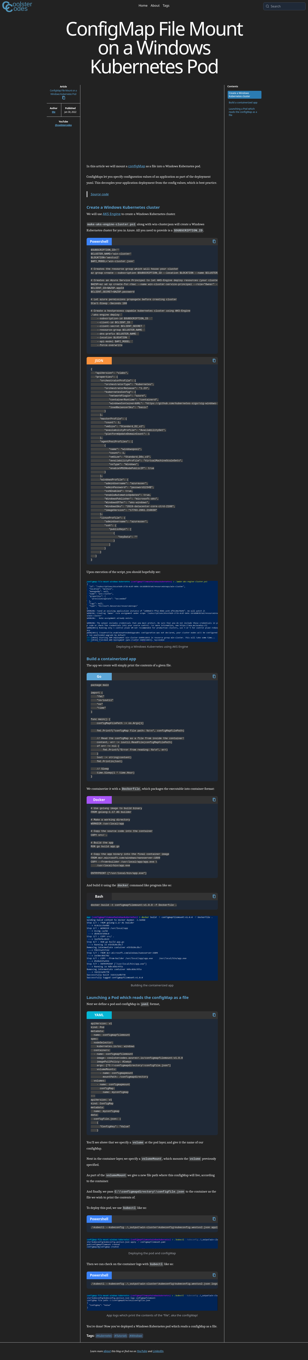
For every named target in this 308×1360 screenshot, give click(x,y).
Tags (166, 5)
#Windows (135, 1336)
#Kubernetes (104, 1336)
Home (143, 5)
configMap (136, 166)
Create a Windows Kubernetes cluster (123, 207)
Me (53, 112)
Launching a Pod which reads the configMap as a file (138, 997)
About (155, 5)
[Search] (287, 6)
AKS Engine (112, 213)
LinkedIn (158, 1351)
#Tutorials (120, 1336)
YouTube (142, 1351)
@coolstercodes (63, 125)
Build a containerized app (111, 658)
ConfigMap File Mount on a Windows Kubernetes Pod (63, 94)
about (107, 1351)
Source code (100, 194)
